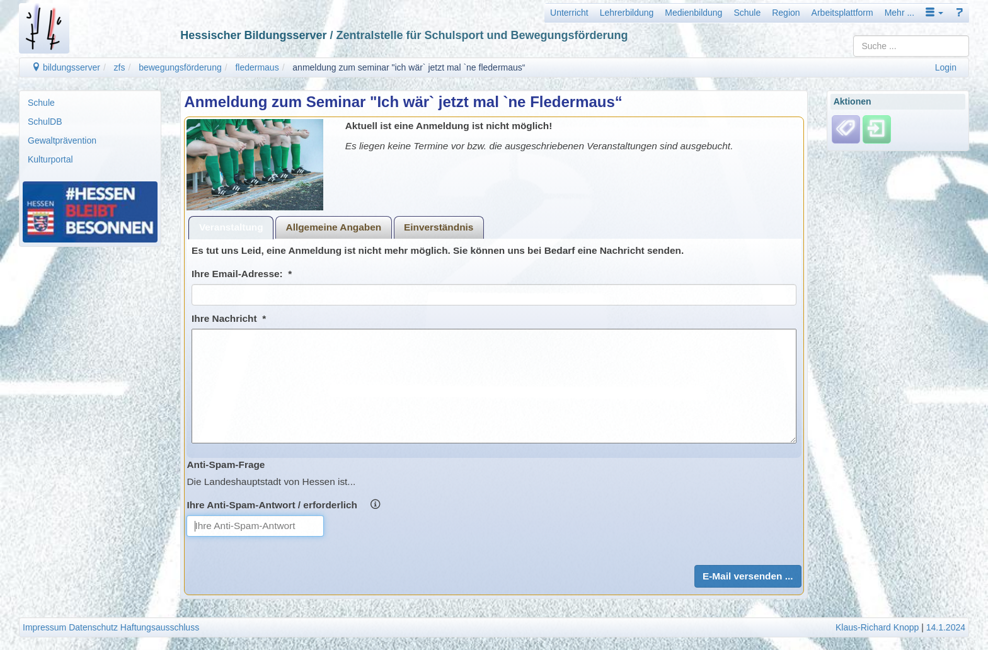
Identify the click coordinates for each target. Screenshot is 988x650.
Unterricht (569, 13)
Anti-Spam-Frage (226, 464)
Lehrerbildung (627, 13)
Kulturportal (50, 159)
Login (945, 67)
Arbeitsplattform (842, 13)
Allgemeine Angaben (334, 227)
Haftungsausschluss (159, 627)
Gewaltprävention (62, 140)
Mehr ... (899, 13)
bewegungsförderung (180, 67)
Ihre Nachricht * (229, 318)
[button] (934, 12)
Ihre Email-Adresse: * (242, 273)
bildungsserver (66, 67)
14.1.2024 (945, 627)
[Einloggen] (876, 129)
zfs (119, 67)
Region (786, 13)
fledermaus (257, 67)
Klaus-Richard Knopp (877, 627)
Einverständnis (438, 227)
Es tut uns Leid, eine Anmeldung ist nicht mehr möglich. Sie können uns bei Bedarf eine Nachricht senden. (438, 250)
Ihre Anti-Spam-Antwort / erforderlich (283, 504)
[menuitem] (90, 102)
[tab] (230, 227)
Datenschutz (93, 627)
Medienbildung (693, 13)
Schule (747, 13)
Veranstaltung (231, 227)
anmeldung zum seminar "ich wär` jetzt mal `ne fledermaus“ (408, 67)
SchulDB (45, 122)
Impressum (44, 627)
